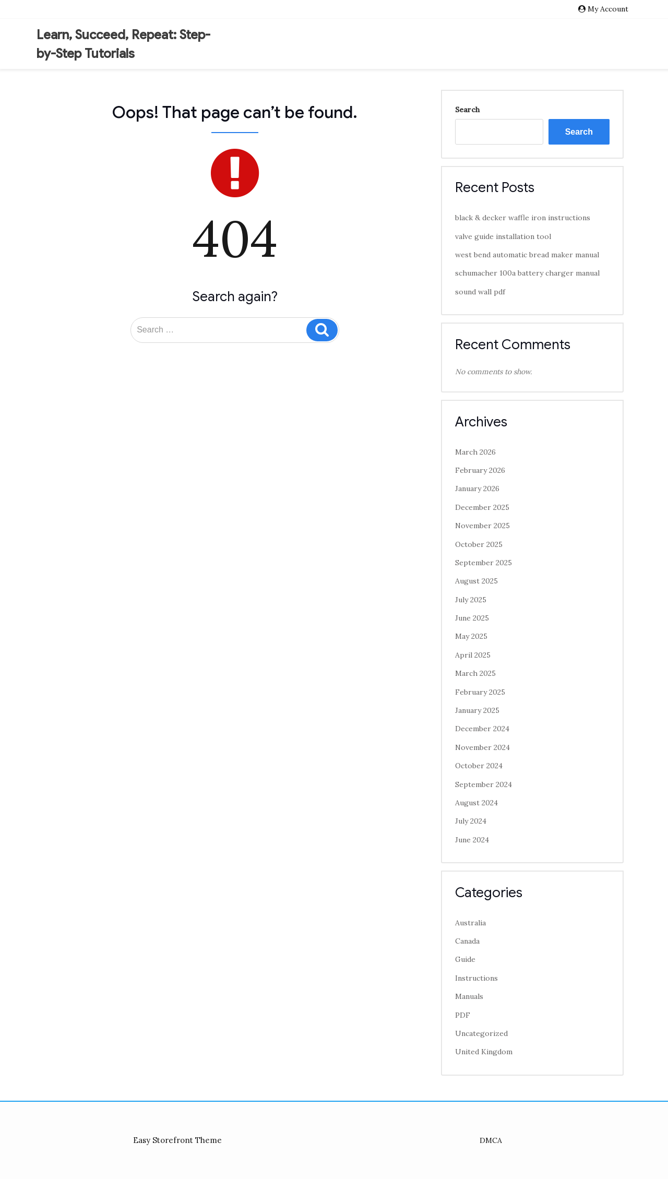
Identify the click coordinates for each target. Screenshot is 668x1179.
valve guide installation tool (503, 236)
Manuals (469, 996)
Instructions (476, 978)
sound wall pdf (480, 291)
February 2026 (480, 470)
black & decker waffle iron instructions (522, 217)
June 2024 (472, 839)
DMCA (491, 1140)
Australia (470, 922)
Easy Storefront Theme (177, 1140)
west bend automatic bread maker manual (527, 254)
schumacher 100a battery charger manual (527, 273)
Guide (465, 959)
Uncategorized (481, 1033)
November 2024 (482, 747)
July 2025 (470, 599)
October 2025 (479, 544)
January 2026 (477, 488)
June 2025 (472, 618)
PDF (462, 1015)
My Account (608, 9)
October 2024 (479, 765)
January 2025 (477, 710)
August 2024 (476, 802)
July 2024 (470, 821)
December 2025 (482, 507)
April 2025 (473, 655)
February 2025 (480, 692)
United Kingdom (483, 1051)
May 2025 (471, 636)
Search (467, 109)
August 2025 (476, 581)
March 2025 (475, 673)
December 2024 (482, 728)
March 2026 (475, 452)
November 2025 (482, 525)
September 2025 (483, 562)
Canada (467, 941)
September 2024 (483, 784)
